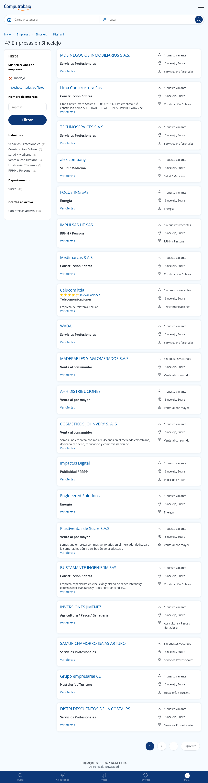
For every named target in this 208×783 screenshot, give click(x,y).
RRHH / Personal (19, 170)
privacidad (112, 767)
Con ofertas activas (21, 211)
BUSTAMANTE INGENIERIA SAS (88, 567)
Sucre (12, 189)
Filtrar (27, 119)
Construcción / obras (22, 149)
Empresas (23, 34)
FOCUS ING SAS (74, 192)
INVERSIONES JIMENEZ (80, 607)
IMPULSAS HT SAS (76, 225)
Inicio (7, 34)
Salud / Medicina (19, 154)
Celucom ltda (72, 290)
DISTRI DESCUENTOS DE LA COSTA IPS (95, 708)
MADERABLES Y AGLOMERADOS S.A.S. (95, 358)
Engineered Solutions (80, 495)
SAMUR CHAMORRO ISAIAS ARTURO (93, 643)
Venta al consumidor (22, 160)
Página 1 (58, 34)
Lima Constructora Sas (81, 87)
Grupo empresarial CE (80, 676)
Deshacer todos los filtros (27, 87)
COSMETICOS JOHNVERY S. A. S (88, 424)
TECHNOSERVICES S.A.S (81, 127)
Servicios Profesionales (24, 144)
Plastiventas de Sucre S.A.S (84, 528)
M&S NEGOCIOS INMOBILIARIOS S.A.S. (95, 55)
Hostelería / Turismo (22, 165)
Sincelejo (41, 34)
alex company (73, 159)
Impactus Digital (75, 463)
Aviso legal (96, 767)
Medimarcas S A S (76, 257)
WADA (66, 326)
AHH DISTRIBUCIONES (80, 391)
